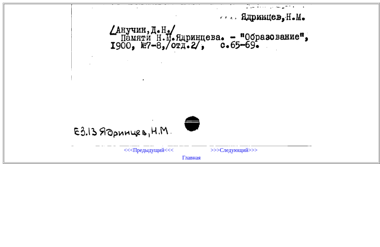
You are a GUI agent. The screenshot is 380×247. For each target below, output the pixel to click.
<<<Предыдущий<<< (149, 150)
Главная (191, 158)
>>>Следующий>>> (234, 150)
